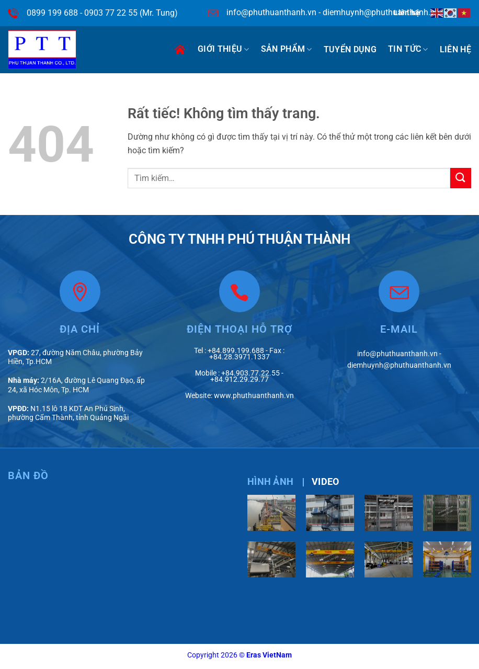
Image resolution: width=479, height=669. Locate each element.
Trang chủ (180, 49)
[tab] (270, 482)
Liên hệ (455, 49)
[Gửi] (460, 178)
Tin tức (408, 49)
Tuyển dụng (350, 49)
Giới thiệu (223, 49)
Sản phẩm (286, 49)
